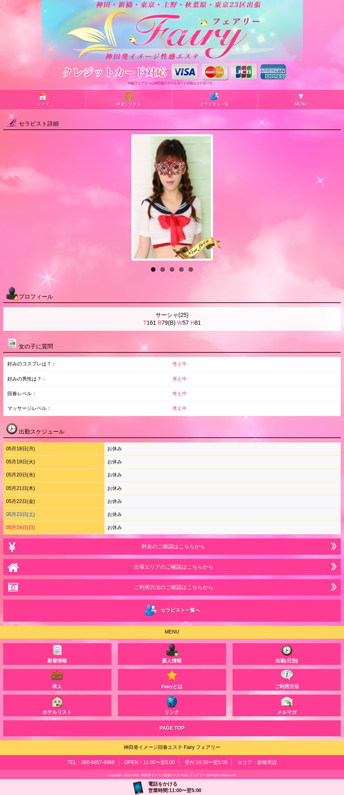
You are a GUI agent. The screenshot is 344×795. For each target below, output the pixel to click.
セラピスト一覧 (214, 98)
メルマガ (287, 705)
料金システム (129, 98)
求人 (57, 679)
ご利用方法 (287, 679)
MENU (301, 99)
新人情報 (172, 653)
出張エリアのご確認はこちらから (172, 567)
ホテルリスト (57, 705)
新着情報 (57, 653)
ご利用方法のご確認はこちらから (172, 587)
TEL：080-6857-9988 (90, 762)
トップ (43, 98)
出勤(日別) (286, 653)
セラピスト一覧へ (172, 611)
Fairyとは (172, 679)
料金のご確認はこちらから (172, 546)
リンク (171, 705)
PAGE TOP (172, 728)
